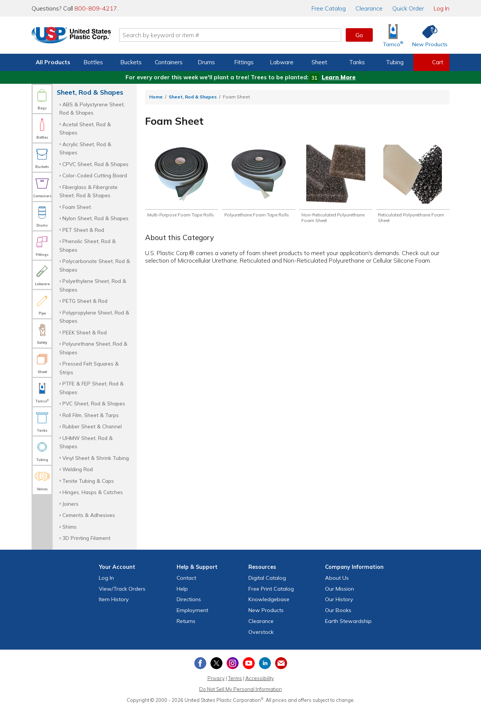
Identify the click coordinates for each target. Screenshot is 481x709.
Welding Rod (77, 469)
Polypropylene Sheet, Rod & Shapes (94, 316)
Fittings (244, 62)
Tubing (395, 62)
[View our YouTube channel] (248, 663)
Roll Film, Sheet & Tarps (90, 415)
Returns (186, 621)
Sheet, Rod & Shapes (193, 97)
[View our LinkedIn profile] (264, 663)
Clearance (369, 8)
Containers (169, 62)
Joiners (70, 503)
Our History (339, 599)
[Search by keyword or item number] (235, 35)
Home (156, 97)
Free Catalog (271, 588)
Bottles (93, 62)
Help (182, 588)
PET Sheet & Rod (83, 230)
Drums (206, 62)
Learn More (338, 77)
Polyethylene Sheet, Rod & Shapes (92, 285)
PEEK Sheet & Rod (84, 332)
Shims (69, 526)
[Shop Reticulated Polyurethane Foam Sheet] (412, 184)
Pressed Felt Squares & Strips (89, 367)
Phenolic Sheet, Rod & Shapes (87, 245)
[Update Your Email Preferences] (281, 663)
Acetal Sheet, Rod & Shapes (85, 128)
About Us (337, 577)
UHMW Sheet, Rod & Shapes (86, 442)
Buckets (131, 62)
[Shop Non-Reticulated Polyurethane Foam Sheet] (335, 184)
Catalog (329, 8)
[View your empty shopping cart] (431, 62)
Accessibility (259, 678)
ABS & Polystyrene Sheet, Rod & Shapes (92, 108)
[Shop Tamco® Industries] (393, 35)
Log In (441, 8)
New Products (266, 610)
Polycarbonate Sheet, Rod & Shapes (94, 265)
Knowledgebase (268, 599)
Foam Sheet (76, 207)
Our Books (338, 610)
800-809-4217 (95, 8)
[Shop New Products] (427, 35)
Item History (114, 599)
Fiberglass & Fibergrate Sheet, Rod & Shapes (88, 191)
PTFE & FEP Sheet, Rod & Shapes (91, 387)
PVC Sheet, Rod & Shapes (93, 403)
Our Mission (339, 588)
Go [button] (359, 35)
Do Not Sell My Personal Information (240, 689)
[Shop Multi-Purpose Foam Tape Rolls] (181, 184)
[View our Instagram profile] (232, 663)
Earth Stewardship (348, 621)
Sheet (319, 62)
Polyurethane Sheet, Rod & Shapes (93, 347)
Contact (186, 577)
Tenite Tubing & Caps (88, 481)
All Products (53, 62)
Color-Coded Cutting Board (94, 175)
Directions (189, 599)
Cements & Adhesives (88, 515)
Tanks (357, 62)
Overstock (261, 632)
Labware (281, 62)
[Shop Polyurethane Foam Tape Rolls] (258, 184)
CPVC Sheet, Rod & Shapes (95, 164)
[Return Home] (76, 36)
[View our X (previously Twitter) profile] (216, 663)
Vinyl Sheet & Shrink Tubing (95, 458)
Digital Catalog (267, 577)
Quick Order (408, 8)
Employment (192, 610)
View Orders (122, 588)
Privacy (216, 678)
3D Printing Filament (86, 538)
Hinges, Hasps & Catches (92, 492)
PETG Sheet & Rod (84, 301)
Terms (235, 678)
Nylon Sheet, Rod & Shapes (95, 218)
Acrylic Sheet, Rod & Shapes (85, 148)
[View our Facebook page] (200, 663)
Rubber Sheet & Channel (92, 426)
